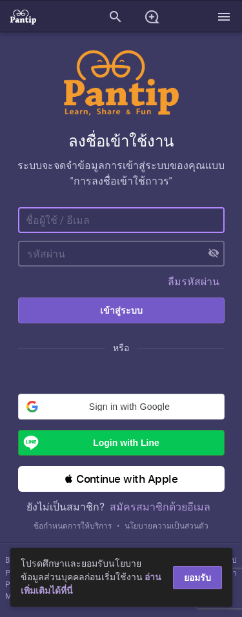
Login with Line (89, 442)
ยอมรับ (197, 577)
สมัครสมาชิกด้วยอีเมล (160, 507)
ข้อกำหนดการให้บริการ (73, 526)
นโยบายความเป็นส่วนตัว (166, 526)
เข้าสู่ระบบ (121, 310)
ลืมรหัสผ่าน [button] (193, 282)
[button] (121, 407)
